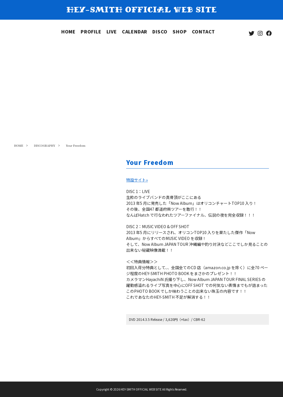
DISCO (159, 31)
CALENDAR (134, 31)
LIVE (112, 31)
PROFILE (91, 31)
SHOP (180, 31)
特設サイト (137, 180)
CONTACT (203, 31)
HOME (68, 31)
